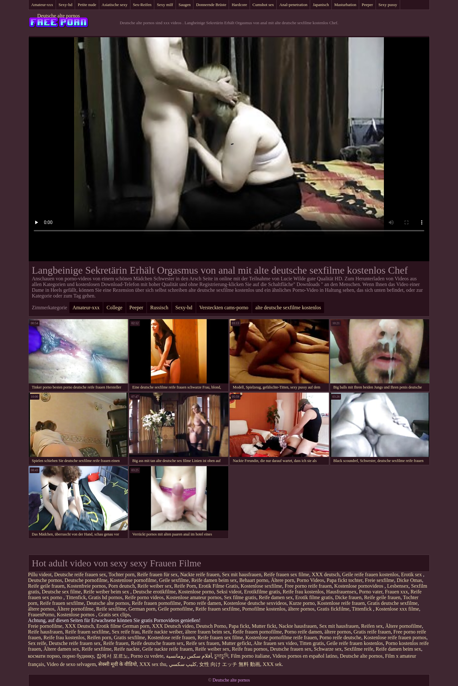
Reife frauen (115, 643)
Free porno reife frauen (308, 586)
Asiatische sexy (115, 4)
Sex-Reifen (142, 4)
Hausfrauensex (341, 591)
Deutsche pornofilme (86, 580)
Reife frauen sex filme (286, 574)
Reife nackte (127, 649)
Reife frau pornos (249, 649)
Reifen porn (99, 637)
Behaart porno (253, 580)
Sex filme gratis (240, 597)
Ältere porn (282, 580)
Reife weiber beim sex (106, 591)
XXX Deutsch (79, 626)
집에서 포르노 (112, 656)
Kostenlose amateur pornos (193, 597)
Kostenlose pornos (76, 614)
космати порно (44, 656)
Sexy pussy (387, 4)
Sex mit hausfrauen (241, 574)
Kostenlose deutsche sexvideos (255, 603)
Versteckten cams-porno (223, 307)
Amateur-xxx (42, 4)
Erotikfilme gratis (262, 591)
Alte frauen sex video (275, 643)
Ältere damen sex (61, 649)
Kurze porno (302, 603)
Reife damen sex (276, 597)
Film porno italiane (250, 656)
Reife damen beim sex (214, 580)
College (114, 307)
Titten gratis (312, 643)
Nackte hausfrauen (298, 626)
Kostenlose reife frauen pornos (395, 637)
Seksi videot (229, 591)
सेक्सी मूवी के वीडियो (117, 664)
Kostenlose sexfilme (261, 586)
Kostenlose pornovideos (359, 586)
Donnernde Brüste (211, 4)
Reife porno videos (144, 597)
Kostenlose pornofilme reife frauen (281, 637)
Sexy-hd (65, 4)
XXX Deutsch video (173, 626)
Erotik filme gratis (313, 597)
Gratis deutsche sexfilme (392, 603)
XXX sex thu (152, 664)
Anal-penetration (293, 4)
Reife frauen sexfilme (62, 603)
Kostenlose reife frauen (341, 603)
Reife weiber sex (154, 586)
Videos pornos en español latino (304, 656)
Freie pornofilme (45, 626)
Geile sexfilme (174, 580)
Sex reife (37, 643)
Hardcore (239, 4)
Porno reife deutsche (340, 637)
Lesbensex (398, 586)
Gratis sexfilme (129, 637)
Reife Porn (185, 586)
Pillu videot (40, 574)
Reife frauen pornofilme (156, 603)
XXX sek (272, 664)
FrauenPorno (41, 614)
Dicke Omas (409, 580)
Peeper (367, 4)
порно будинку (78, 656)
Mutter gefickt (236, 643)
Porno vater (371, 591)
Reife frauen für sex (157, 574)
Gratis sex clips (114, 614)
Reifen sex (372, 626)
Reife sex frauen (202, 643)
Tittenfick (76, 597)
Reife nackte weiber (162, 631)
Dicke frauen (348, 597)
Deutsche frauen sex (290, 649)
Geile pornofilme (175, 609)
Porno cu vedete (147, 656)
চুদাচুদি (221, 656)
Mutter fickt (264, 626)
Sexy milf (165, 4)
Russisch (159, 307)
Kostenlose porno (196, 591)
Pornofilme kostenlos (263, 609)
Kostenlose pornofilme (133, 580)
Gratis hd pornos (105, 597)
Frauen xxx (396, 591)
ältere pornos (41, 609)
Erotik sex (412, 574)
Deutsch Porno (211, 626)
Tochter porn (121, 574)
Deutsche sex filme (61, 591)
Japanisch (321, 4)
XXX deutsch (326, 574)
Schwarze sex (328, 649)
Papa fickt (239, 626)
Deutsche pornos (45, 580)
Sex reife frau (125, 631)
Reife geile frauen (46, 586)
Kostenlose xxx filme (397, 609)
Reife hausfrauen (45, 631)
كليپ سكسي (183, 664)
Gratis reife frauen (372, 631)
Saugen (184, 4)
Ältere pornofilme (75, 609)
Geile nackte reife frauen (167, 649)
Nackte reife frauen (199, 574)
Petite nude (87, 4)
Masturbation (345, 4)
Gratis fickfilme (333, 609)
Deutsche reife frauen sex (80, 574)
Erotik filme (108, 626)
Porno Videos (310, 580)
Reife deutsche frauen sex (157, 643)
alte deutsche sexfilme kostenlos (288, 307)
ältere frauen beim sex (207, 631)
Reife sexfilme (111, 609)
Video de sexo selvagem (71, 664)
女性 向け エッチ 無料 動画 (229, 664)
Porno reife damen (202, 603)
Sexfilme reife (358, 649)
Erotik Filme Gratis (218, 586)
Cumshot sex (263, 4)
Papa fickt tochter (344, 580)
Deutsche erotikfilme (154, 591)
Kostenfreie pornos (86, 586)
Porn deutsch (121, 586)
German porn (142, 609)
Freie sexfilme (379, 580)
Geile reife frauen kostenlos (370, 574)
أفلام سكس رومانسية (189, 656)
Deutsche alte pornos (58, 15)
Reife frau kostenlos (303, 591)
